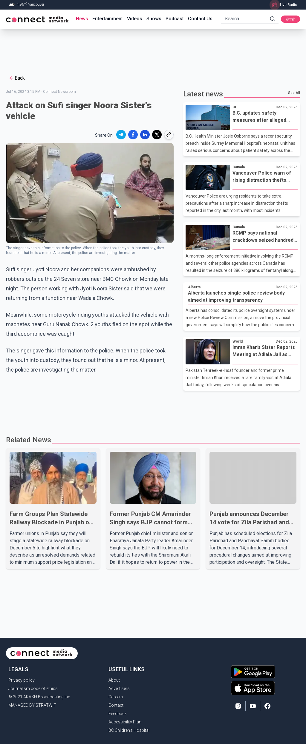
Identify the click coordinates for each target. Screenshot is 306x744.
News (82, 18)
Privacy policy (21, 680)
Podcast (175, 18)
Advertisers (119, 688)
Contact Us (200, 18)
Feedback (117, 713)
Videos (134, 18)
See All (294, 93)
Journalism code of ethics (33, 688)
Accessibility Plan (124, 722)
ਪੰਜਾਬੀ (290, 20)
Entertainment (107, 18)
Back (16, 78)
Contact (115, 705)
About (114, 680)
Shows (153, 18)
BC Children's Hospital (128, 730)
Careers (115, 696)
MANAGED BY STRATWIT (32, 705)
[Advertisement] (151, 48)
